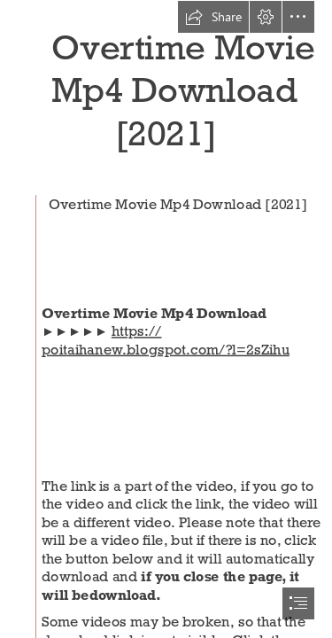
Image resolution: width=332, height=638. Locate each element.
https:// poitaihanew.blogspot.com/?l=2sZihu (166, 340)
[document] (166, 319)
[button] (213, 17)
